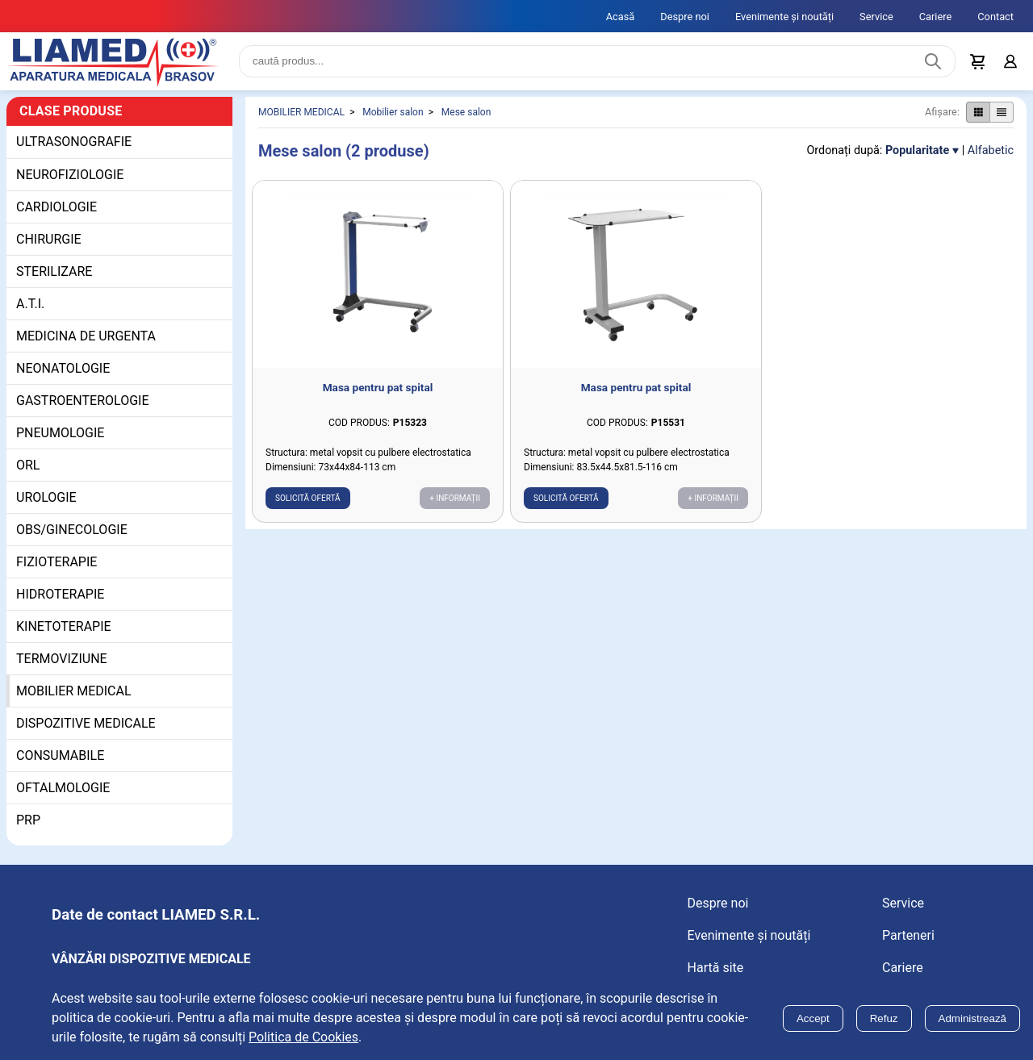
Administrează (972, 1018)
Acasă (620, 16)
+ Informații (454, 498)
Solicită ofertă (308, 498)
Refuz (884, 1018)
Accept (813, 1018)
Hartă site (716, 967)
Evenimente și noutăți (784, 16)
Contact (995, 16)
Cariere (935, 16)
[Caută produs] (933, 61)
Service (876, 16)
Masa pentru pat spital (378, 387)
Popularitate (917, 150)
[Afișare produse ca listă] (1001, 112)
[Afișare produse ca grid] (977, 112)
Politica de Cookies (303, 1037)
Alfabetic (991, 150)
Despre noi (684, 16)
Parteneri (908, 935)
